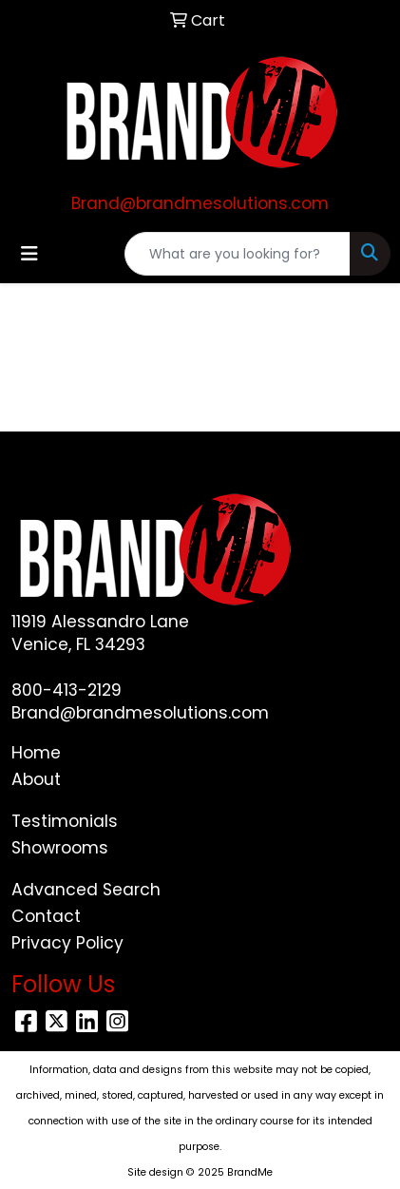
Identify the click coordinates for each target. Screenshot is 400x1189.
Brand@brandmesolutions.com (200, 203)
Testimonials (64, 821)
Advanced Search (86, 889)
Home (36, 752)
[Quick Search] (237, 254)
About (36, 779)
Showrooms (59, 847)
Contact (46, 916)
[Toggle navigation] (29, 253)
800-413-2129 (66, 690)
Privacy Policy (67, 942)
